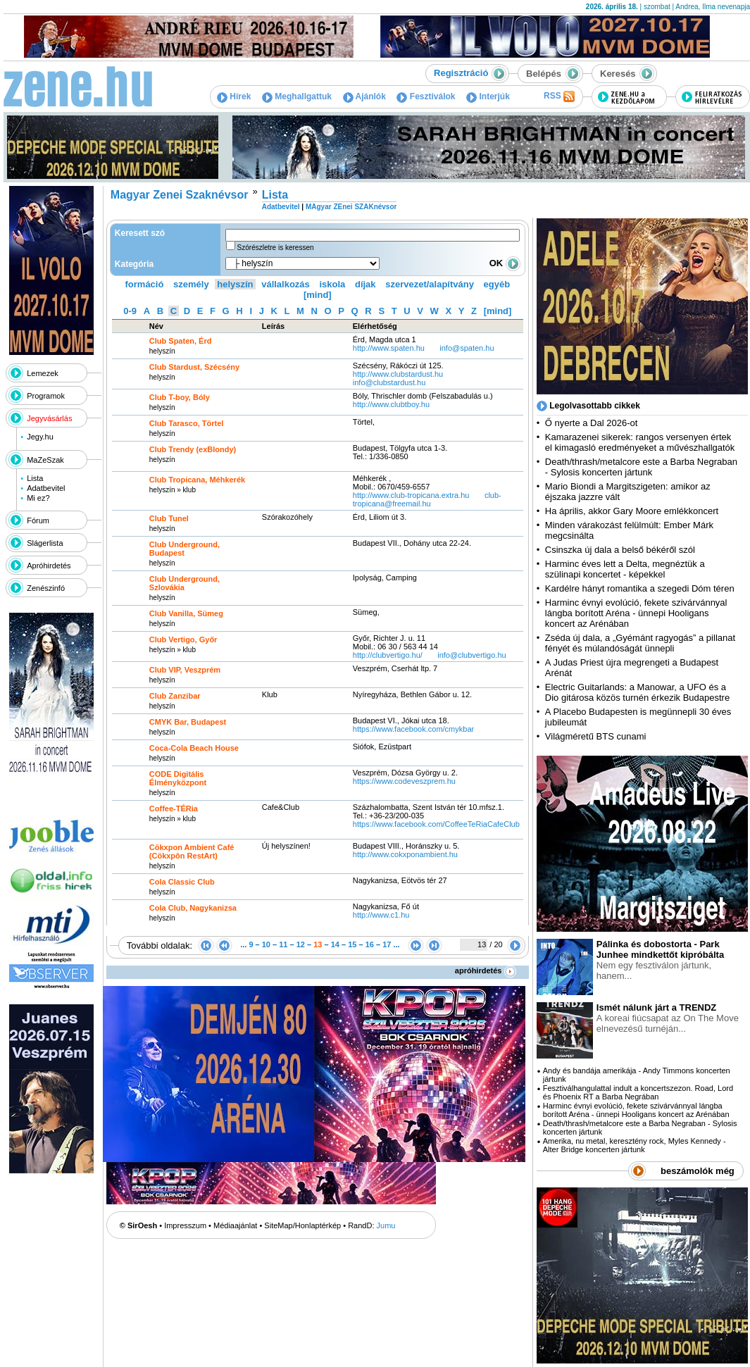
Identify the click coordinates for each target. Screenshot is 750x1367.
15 (352, 944)
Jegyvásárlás (49, 418)
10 (266, 944)
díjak (365, 284)
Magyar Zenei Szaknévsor (180, 195)
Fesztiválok (425, 96)
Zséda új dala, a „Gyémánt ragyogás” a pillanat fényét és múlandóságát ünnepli (640, 643)
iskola (332, 284)
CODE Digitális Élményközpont (177, 778)
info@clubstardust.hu (389, 382)
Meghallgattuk (297, 96)
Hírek (234, 96)
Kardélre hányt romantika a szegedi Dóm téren (640, 588)
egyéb (497, 284)
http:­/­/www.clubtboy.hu (391, 404)
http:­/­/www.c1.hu (381, 915)
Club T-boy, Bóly (179, 397)
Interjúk (488, 96)
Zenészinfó (46, 588)
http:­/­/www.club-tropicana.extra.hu (411, 495)
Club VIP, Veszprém (184, 670)
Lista (35, 478)
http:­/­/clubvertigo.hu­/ (388, 655)
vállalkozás (285, 284)
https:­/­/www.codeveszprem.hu (404, 781)
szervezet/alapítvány (429, 284)
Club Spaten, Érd (180, 341)
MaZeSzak (45, 460)
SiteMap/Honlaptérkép (302, 1225)
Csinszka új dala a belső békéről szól (620, 549)
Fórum (38, 520)
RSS (559, 96)
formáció (144, 284)
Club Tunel (169, 518)
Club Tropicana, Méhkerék (197, 479)
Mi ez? (38, 498)
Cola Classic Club (182, 882)
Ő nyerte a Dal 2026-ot (591, 423)
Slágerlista (45, 543)
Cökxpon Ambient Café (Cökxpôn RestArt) (192, 851)
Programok (46, 396)
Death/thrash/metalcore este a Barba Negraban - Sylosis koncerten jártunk (641, 466)
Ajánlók (364, 96)
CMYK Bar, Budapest (187, 722)
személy (191, 284)
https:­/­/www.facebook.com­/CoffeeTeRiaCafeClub (436, 824)
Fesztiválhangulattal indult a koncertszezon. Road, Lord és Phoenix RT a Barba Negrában (638, 1092)
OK (504, 263)
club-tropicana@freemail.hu (427, 499)
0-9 (130, 311)
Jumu (386, 1225)
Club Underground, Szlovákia (184, 583)
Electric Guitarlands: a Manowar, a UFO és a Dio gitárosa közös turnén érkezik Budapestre (637, 692)
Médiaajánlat (235, 1225)
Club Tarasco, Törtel (186, 423)
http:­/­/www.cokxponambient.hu (405, 854)
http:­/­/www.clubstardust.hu (398, 374)
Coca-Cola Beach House (194, 748)
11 (283, 944)
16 (369, 944)
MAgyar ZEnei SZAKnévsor (351, 207)
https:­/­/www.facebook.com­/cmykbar (413, 729)
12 (300, 944)
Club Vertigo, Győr (183, 639)
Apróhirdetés (48, 565)
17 (386, 944)
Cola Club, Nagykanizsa (193, 908)
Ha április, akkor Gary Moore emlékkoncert (631, 511)
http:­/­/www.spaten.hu (389, 348)
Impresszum (185, 1225)
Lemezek (42, 373)
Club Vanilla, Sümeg (186, 613)
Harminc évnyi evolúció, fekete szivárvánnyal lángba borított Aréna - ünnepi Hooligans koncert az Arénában (636, 613)
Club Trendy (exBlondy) (192, 449)
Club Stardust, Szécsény (194, 367)
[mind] (318, 294)
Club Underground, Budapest (184, 548)
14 (335, 944)
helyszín (235, 284)
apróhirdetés (485, 970)
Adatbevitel (46, 488)
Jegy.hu (40, 436)
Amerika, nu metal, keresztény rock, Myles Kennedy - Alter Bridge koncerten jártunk (634, 1145)
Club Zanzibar (175, 696)
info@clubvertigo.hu (471, 655)
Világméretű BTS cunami (595, 736)
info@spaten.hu (466, 348)
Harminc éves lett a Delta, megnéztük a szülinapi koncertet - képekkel (625, 569)
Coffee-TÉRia (173, 808)
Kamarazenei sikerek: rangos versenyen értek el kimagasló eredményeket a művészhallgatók (640, 442)
